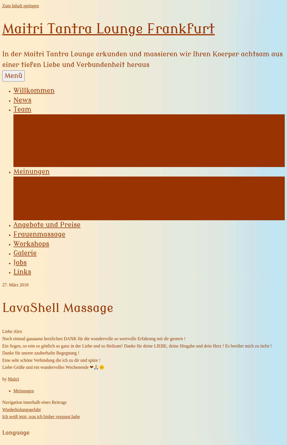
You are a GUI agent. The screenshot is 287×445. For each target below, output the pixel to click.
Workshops (31, 244)
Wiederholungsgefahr (21, 409)
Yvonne (36, 118)
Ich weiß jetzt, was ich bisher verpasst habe (41, 416)
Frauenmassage (39, 234)
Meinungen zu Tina (53, 207)
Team (22, 109)
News (22, 100)
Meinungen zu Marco (56, 215)
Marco (34, 162)
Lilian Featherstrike (55, 136)
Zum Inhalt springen (20, 5)
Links (22, 272)
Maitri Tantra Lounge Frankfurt (108, 29)
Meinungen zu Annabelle (62, 189)
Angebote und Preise (46, 225)
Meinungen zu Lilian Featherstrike (78, 198)
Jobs (20, 262)
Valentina (39, 153)
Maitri (13, 379)
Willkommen (34, 90)
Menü (13, 76)
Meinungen (31, 171)
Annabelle (40, 127)
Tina (31, 145)
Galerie (25, 253)
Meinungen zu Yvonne (58, 180)
